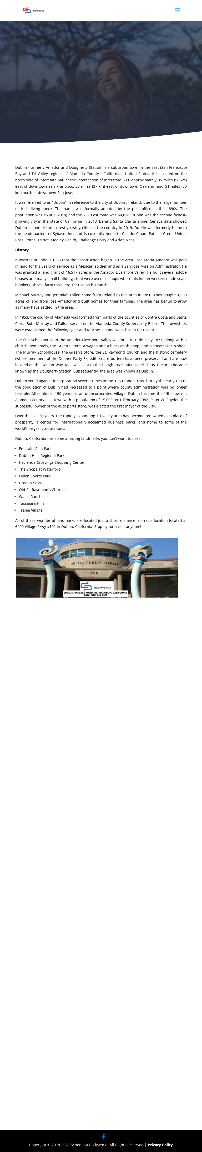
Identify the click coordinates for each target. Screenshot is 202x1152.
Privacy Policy (160, 1144)
